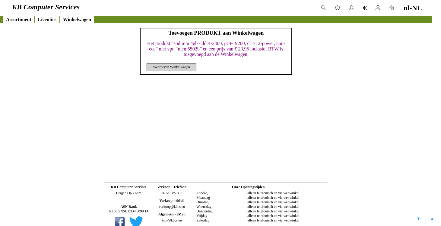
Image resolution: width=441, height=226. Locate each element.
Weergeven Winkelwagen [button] (171, 67)
